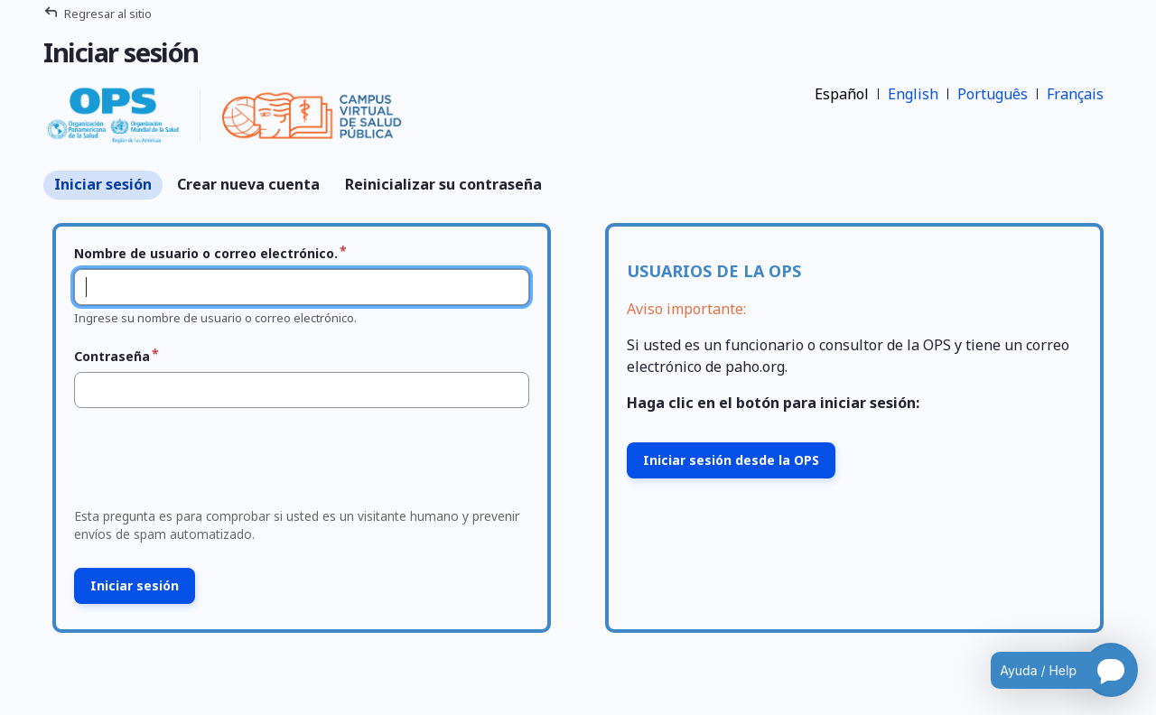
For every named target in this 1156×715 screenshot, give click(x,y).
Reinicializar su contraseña (443, 184)
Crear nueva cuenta (248, 184)
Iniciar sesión (103, 184)
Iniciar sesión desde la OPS (731, 460)
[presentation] (204, 463)
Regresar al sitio (108, 13)
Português (992, 94)
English (913, 94)
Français (1075, 94)
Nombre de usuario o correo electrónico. (206, 253)
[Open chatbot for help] (1051, 670)
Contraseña (112, 356)
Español (842, 94)
